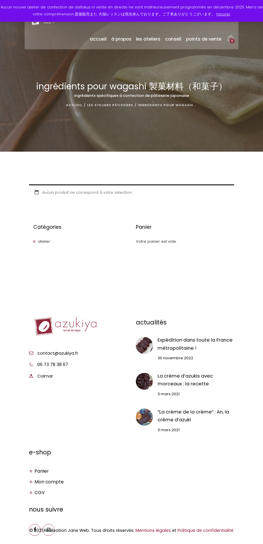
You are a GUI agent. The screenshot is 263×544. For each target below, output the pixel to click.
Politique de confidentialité (205, 530)
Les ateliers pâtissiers (110, 105)
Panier (41, 471)
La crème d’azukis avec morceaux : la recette (185, 380)
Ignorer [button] (223, 14)
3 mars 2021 (169, 394)
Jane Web (78, 530)
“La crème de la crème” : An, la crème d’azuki (193, 416)
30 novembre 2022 (175, 358)
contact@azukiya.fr (57, 353)
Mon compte (49, 482)
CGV (39, 492)
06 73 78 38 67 (52, 364)
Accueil (74, 105)
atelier (44, 241)
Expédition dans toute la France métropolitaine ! (195, 344)
